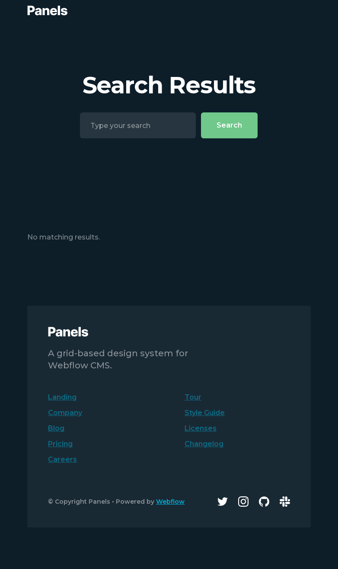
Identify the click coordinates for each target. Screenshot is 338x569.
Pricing (60, 444)
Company (65, 413)
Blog (56, 428)
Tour (193, 397)
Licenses (201, 428)
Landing (62, 397)
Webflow (170, 501)
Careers (62, 459)
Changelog (204, 444)
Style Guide (205, 413)
